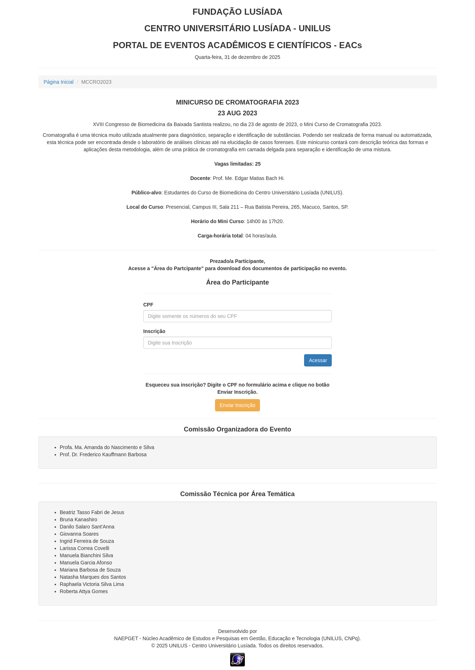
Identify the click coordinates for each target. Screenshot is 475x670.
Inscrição (154, 331)
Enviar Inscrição (238, 405)
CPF (148, 305)
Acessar (318, 360)
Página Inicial (59, 82)
